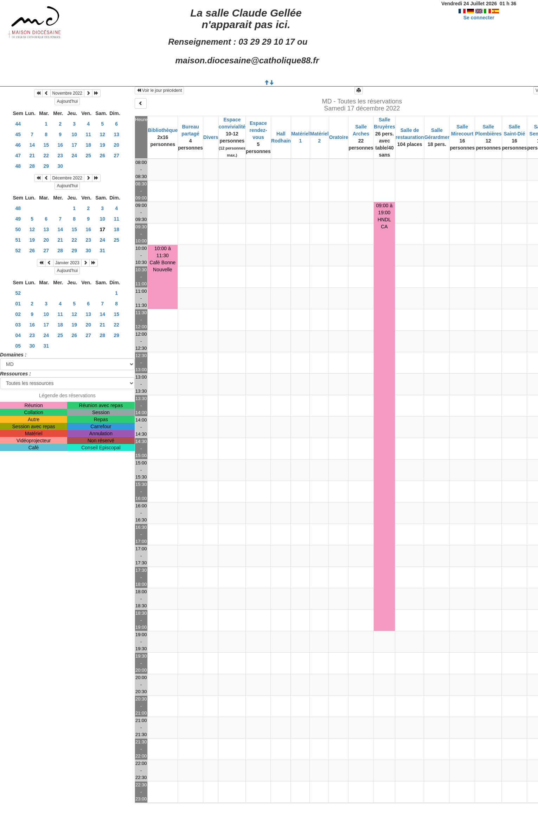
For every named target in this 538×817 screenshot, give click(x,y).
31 (102, 250)
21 (32, 155)
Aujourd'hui (67, 101)
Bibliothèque (163, 130)
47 (18, 155)
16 (60, 145)
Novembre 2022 (67, 93)
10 (74, 134)
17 (74, 145)
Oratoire (338, 137)
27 (116, 155)
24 (74, 155)
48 (18, 166)
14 (32, 145)
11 (88, 134)
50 (18, 229)
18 (88, 145)
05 (18, 346)
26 (102, 155)
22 (46, 155)
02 (18, 314)
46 (18, 145)
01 (18, 303)
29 (46, 166)
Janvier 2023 (67, 262)
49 (18, 219)
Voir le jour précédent (159, 90)
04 (18, 335)
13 (116, 134)
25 (88, 155)
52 (18, 250)
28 (32, 166)
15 (46, 145)
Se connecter (478, 17)
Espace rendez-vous (258, 130)
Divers (210, 137)
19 (102, 145)
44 (18, 124)
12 (102, 134)
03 (18, 325)
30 (60, 166)
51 (18, 240)
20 (116, 145)
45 (18, 134)
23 (60, 155)
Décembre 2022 (67, 178)
